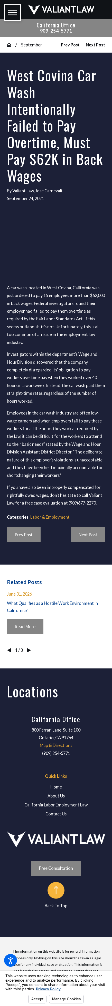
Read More (25, 626)
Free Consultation (56, 868)
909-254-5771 (56, 31)
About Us (56, 795)
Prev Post (24, 534)
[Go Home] (11, 45)
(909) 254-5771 (56, 753)
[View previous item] (9, 650)
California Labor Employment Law (56, 804)
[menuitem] (56, 787)
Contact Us (56, 813)
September (31, 44)
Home (56, 786)
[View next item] (29, 650)
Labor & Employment (50, 517)
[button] (10, 960)
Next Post (88, 534)
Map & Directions (56, 745)
